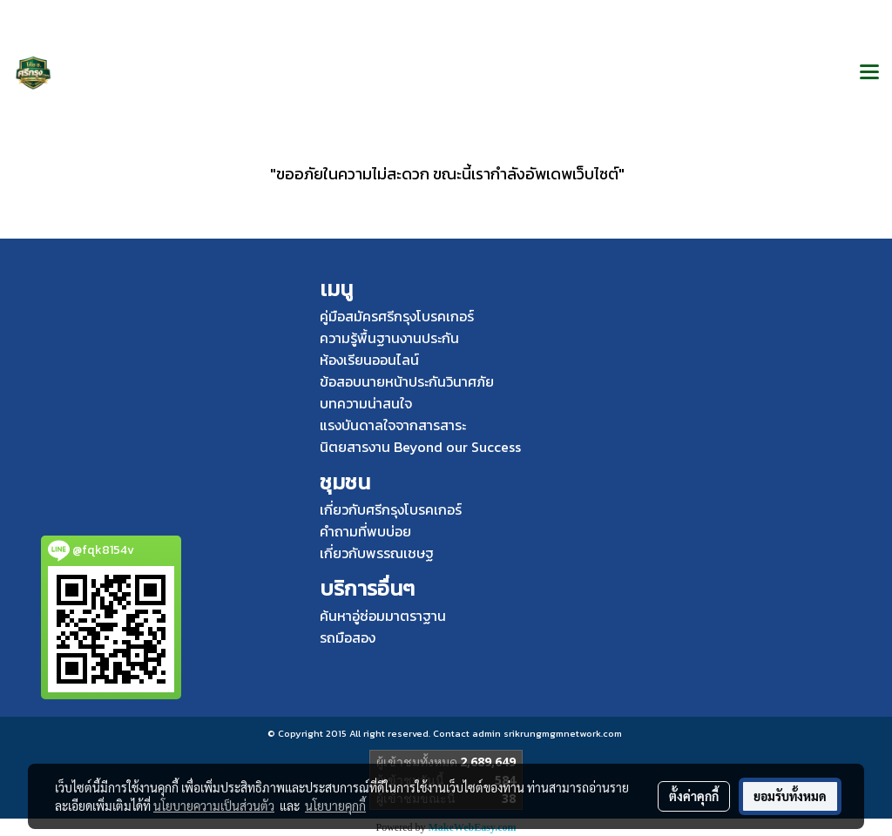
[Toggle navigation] (869, 73)
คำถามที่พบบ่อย (365, 531)
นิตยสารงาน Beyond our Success (420, 446)
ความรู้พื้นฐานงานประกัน (389, 337)
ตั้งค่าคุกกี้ (694, 796)
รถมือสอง (347, 637)
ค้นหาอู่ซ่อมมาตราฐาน (383, 615)
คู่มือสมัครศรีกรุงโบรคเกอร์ (397, 316)
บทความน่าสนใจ (366, 403)
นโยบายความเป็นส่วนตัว (213, 805)
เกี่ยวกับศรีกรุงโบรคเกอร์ (391, 509)
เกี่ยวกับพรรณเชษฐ (377, 553)
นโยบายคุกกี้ (335, 805)
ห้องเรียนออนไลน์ (369, 359)
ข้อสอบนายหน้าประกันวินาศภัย (407, 381)
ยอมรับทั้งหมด (790, 796)
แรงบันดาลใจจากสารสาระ (393, 425)
